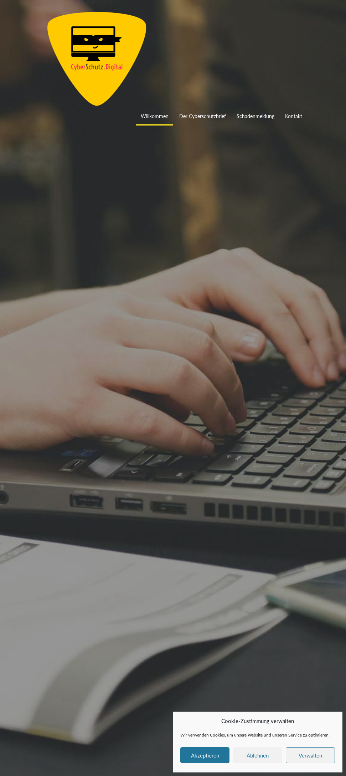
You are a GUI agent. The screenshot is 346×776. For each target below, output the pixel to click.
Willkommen (155, 116)
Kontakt (293, 116)
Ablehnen (258, 755)
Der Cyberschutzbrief (202, 116)
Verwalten (310, 755)
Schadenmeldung (255, 116)
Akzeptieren (205, 755)
